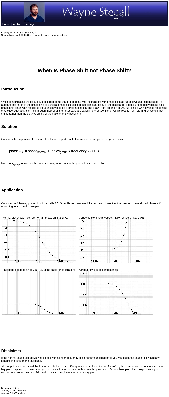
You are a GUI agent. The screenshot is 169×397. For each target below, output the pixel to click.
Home (6, 24)
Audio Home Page (24, 24)
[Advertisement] (84, 50)
